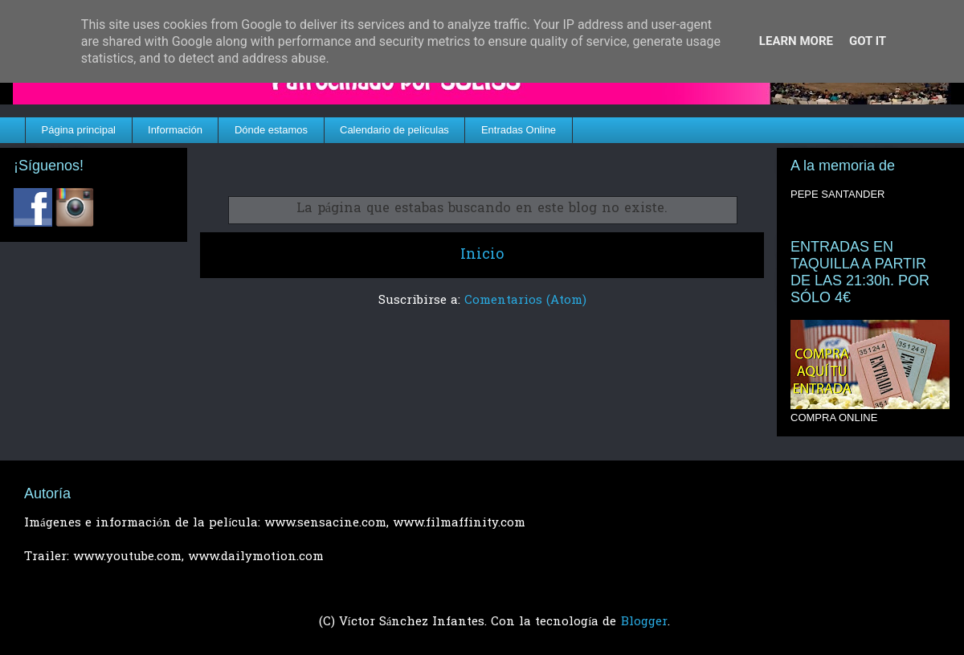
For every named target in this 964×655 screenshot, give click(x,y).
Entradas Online (518, 130)
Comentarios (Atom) (525, 300)
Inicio (482, 255)
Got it (867, 41)
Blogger (644, 622)
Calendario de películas (394, 130)
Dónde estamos (271, 130)
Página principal (79, 130)
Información (175, 130)
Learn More (796, 41)
